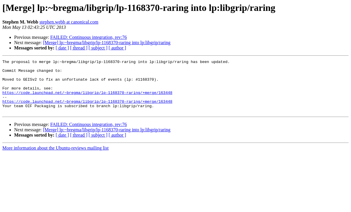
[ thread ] (78, 47)
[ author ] (117, 47)
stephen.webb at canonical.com (68, 21)
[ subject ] (98, 47)
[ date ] (62, 47)
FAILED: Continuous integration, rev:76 (88, 37)
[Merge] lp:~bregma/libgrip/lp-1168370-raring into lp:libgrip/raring (106, 42)
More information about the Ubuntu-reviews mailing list (55, 158)
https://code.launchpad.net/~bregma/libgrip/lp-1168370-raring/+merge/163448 (87, 99)
